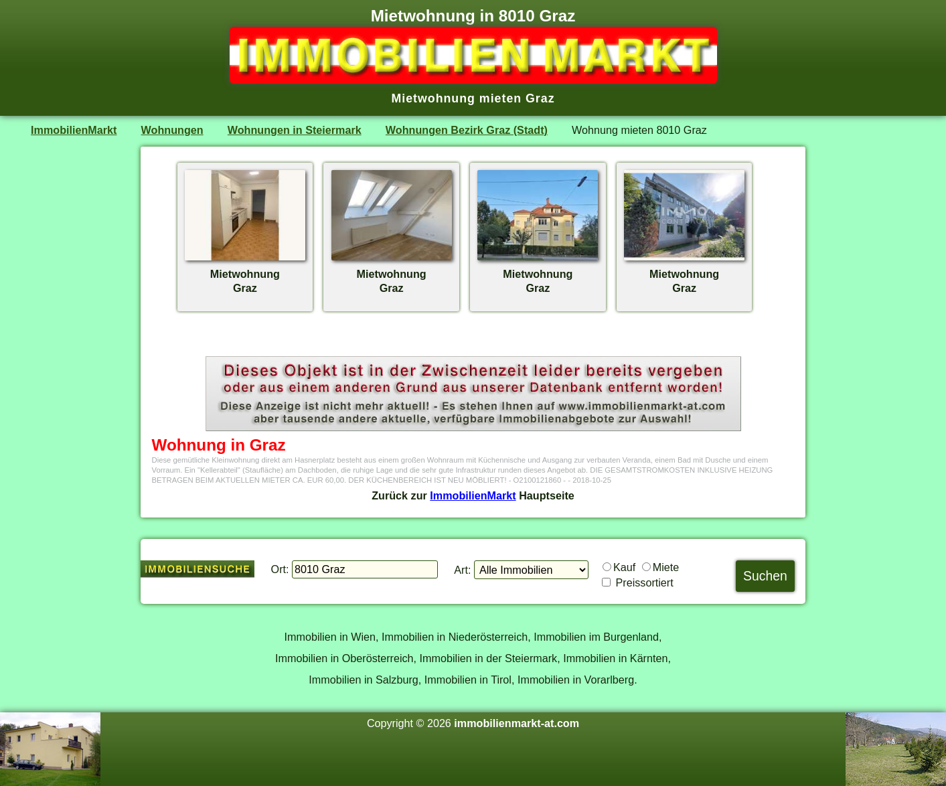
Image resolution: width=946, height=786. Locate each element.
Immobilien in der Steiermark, (490, 658)
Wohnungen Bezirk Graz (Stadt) (467, 130)
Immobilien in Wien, (332, 637)
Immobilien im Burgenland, (597, 637)
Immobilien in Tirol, (469, 680)
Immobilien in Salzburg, (365, 680)
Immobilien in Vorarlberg (576, 680)
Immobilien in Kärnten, (617, 658)
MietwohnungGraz (245, 274)
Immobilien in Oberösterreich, (345, 658)
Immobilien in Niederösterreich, (456, 637)
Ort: (280, 569)
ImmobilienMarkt (73, 130)
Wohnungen (172, 130)
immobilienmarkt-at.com (516, 723)
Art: (462, 570)
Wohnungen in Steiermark (295, 130)
